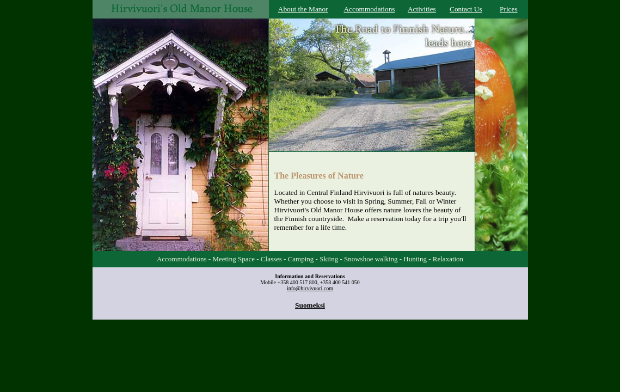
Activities (422, 9)
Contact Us (466, 9)
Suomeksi (310, 305)
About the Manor (303, 9)
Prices (509, 9)
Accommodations (369, 9)
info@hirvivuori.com (310, 288)
